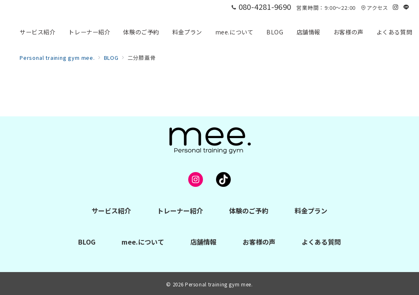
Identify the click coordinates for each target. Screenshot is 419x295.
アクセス (374, 7)
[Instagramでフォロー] (396, 7)
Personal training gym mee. (219, 284)
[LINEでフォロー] (406, 7)
